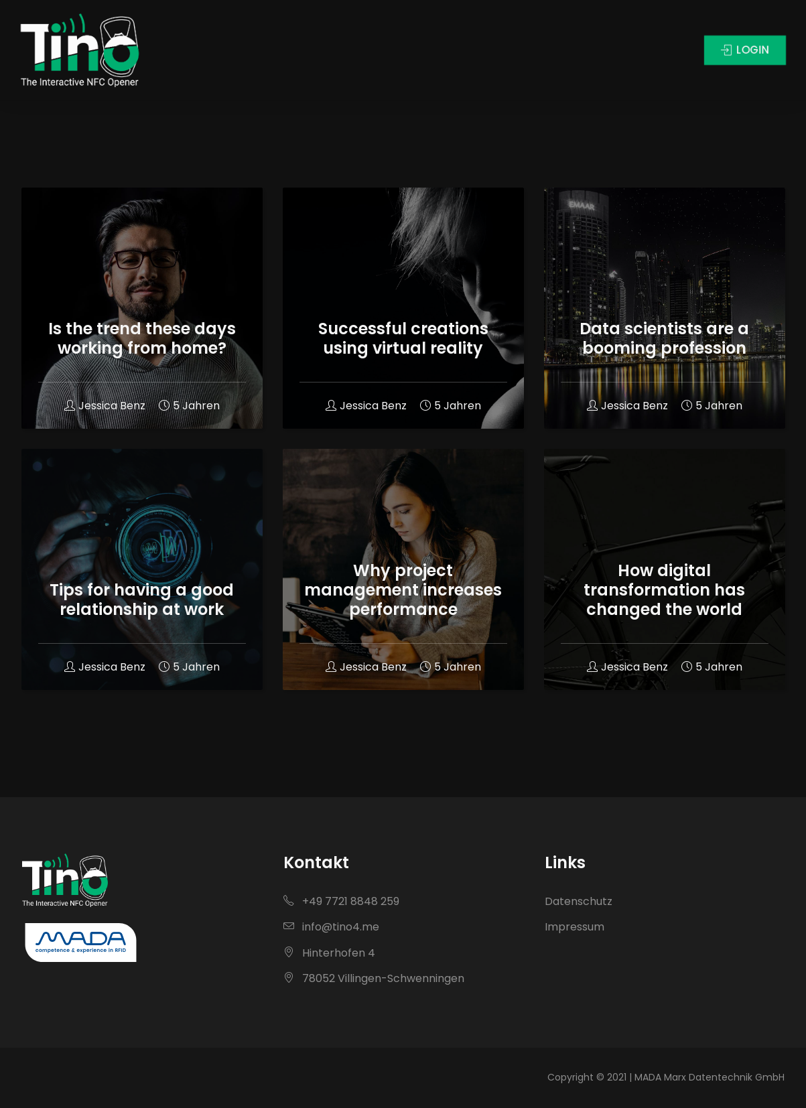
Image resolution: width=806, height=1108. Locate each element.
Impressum (574, 926)
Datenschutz (578, 901)
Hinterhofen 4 (329, 953)
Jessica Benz (104, 405)
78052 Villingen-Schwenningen (373, 978)
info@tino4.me (331, 926)
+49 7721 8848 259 (341, 901)
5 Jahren (189, 405)
